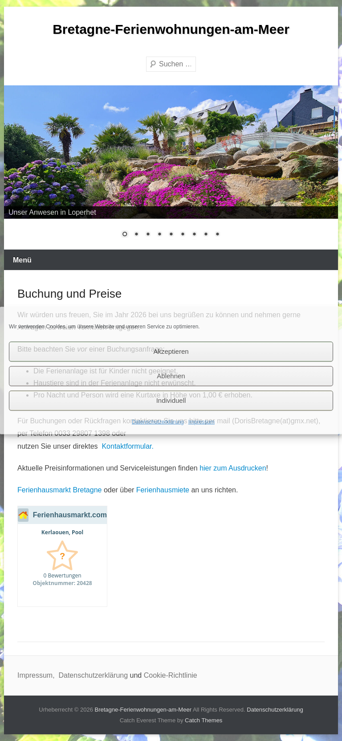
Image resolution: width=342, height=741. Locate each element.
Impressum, (37, 675)
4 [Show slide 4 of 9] (159, 235)
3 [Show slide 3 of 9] (148, 235)
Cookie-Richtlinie (170, 675)
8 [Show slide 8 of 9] (206, 235)
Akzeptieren (170, 351)
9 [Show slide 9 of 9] (217, 235)
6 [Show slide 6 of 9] (182, 235)
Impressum (201, 421)
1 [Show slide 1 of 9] (125, 235)
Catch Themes (203, 720)
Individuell (171, 400)
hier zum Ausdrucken (233, 468)
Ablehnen (171, 376)
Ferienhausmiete (162, 490)
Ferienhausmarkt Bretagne (59, 490)
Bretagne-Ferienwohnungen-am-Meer (171, 29)
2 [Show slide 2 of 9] (136, 235)
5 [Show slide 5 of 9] (171, 235)
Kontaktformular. (128, 446)
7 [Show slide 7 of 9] (194, 235)
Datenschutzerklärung (158, 421)
